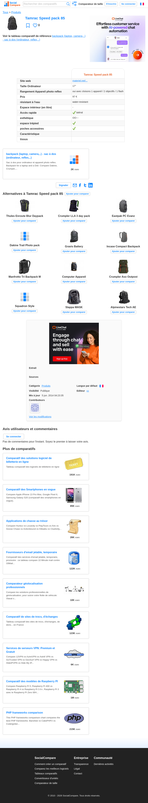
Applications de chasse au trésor (27, 521)
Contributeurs (37, 400)
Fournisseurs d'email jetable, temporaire (31, 552)
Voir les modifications (40, 416)
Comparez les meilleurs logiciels (52, 768)
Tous (5, 12)
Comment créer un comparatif (50, 764)
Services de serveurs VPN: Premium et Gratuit (30, 650)
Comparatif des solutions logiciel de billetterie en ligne (29, 460)
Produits (16, 12)
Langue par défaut (87, 386)
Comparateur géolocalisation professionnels (24, 585)
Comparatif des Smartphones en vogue (30, 489)
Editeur (81, 390)
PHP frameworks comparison (24, 712)
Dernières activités (103, 764)
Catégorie (34, 386)
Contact (78, 773)
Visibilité (34, 390)
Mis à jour (34, 395)
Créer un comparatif (74, 4)
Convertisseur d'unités (46, 778)
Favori (28, 25)
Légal (77, 768)
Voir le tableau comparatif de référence (27, 36)
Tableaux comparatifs (46, 773)
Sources (33, 377)
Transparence (81, 764)
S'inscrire (111, 4)
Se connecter (128, 4)
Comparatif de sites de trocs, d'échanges (32, 616)
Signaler (63, 185)
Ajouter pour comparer (77, 194)
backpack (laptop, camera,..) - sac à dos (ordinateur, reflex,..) (31, 156)
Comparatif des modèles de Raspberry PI (32, 681)
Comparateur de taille (90, 4)
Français (142, 4)
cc (88, 390)
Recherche (68, 3)
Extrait (32, 368)
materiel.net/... (80, 80)
